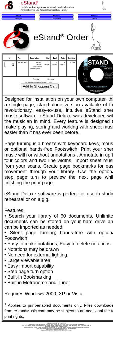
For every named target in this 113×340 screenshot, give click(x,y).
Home (18, 15)
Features (56, 15)
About (94, 19)
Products (94, 15)
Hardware (18, 19)
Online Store (56, 19)
